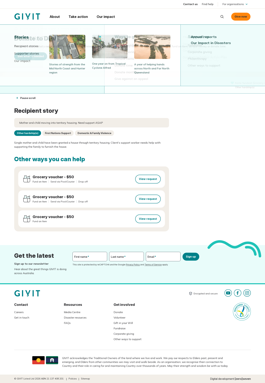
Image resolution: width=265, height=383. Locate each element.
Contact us (190, 4)
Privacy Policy (133, 264)
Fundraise (120, 328)
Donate (118, 312)
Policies (73, 378)
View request (148, 179)
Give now (241, 16)
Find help (207, 4)
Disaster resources (75, 317)
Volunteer (119, 317)
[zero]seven (243, 378)
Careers (19, 312)
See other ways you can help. (201, 60)
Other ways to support (127, 339)
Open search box (222, 17)
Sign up (191, 256)
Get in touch (21, 317)
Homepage (27, 16)
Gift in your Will (123, 323)
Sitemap (85, 378)
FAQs (67, 323)
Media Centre (72, 312)
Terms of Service (153, 264)
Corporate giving (124, 333)
